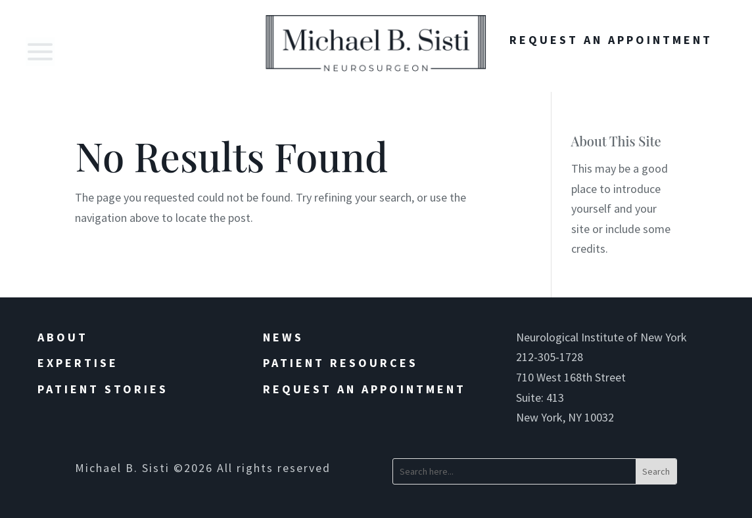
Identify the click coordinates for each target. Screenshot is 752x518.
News (283, 337)
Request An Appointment (611, 39)
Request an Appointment (364, 389)
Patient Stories (102, 389)
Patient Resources (340, 362)
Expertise (77, 362)
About (62, 337)
